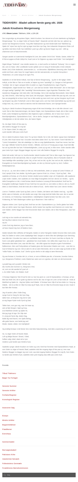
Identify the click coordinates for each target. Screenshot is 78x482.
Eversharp (6, 434)
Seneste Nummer (9, 386)
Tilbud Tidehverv (9, 373)
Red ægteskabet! (9, 450)
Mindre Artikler (28, 15)
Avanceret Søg (8, 408)
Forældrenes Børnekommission (15, 468)
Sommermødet (8, 442)
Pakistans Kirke (8, 454)
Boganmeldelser (9, 425)
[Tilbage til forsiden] (15, 4)
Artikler (14, 15)
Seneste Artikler (9, 390)
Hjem (4, 15)
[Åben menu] (74, 4)
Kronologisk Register (11, 399)
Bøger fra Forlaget (10, 378)
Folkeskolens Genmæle (12, 463)
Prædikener (7, 429)
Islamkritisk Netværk (10, 459)
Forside (5, 365)
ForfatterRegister (9, 395)
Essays (5, 416)
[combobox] (39, 475)
